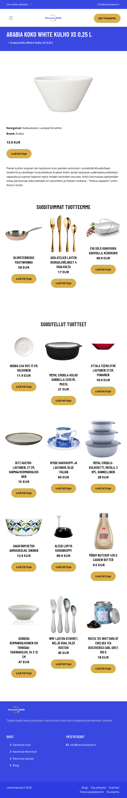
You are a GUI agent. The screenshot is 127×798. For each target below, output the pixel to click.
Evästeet (114, 787)
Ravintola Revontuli (25, 751)
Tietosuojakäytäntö (91, 792)
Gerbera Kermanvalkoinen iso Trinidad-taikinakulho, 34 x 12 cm (24, 647)
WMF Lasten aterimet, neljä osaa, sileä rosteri (63, 643)
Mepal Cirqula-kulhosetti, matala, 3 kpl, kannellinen (103, 467)
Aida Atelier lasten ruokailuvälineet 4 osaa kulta (63, 262)
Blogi (16, 765)
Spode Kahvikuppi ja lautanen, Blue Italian (63, 467)
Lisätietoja (19, 153)
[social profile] (31, 4)
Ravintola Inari (22, 745)
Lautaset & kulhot (51, 128)
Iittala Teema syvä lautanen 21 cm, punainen (103, 370)
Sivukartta (112, 792)
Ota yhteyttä (98, 787)
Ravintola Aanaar (23, 758)
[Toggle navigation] (10, 18)
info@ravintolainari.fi (108, 4)
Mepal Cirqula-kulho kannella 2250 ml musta (63, 379)
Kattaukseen (30, 128)
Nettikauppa (107, 18)
